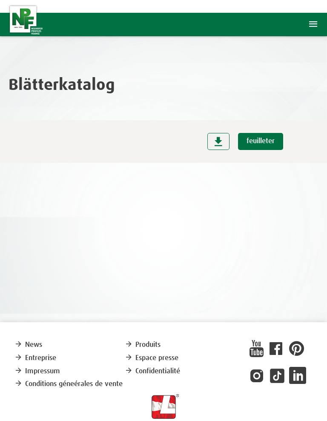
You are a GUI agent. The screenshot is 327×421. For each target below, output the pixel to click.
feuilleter (261, 141)
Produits (143, 345)
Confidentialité (152, 371)
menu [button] (313, 24)
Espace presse (151, 358)
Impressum (37, 371)
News (28, 345)
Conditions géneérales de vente (68, 384)
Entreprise (35, 358)
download (218, 141)
